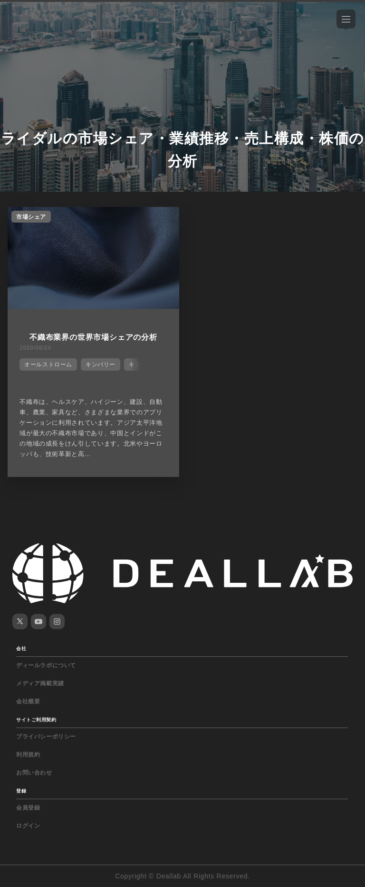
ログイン (28, 825)
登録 (21, 791)
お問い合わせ (34, 772)
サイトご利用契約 (36, 719)
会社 (21, 648)
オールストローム (48, 364)
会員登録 (28, 807)
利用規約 (28, 754)
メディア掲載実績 (40, 683)
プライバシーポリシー (46, 736)
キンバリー (100, 364)
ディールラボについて (46, 665)
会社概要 (28, 701)
